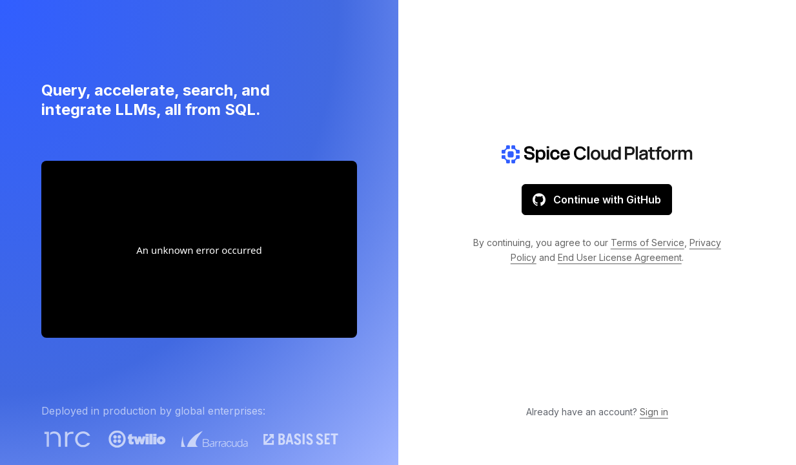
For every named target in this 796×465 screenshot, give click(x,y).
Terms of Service (647, 242)
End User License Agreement (620, 257)
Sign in (654, 411)
